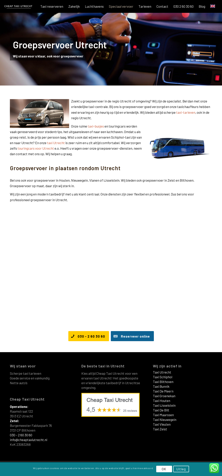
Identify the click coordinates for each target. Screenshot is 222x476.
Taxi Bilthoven (163, 382)
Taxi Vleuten (162, 424)
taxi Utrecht (56, 143)
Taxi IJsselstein (164, 405)
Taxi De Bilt (161, 410)
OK (164, 469)
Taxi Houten (161, 401)
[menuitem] (52, 6)
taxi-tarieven (185, 112)
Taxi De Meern (163, 391)
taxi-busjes (96, 126)
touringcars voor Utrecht (36, 148)
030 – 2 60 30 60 (21, 435)
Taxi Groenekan (164, 396)
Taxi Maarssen (163, 415)
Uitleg (181, 469)
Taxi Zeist (160, 429)
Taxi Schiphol (162, 377)
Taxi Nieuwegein (164, 420)
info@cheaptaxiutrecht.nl (28, 440)
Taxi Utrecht (162, 372)
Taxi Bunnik (161, 386)
